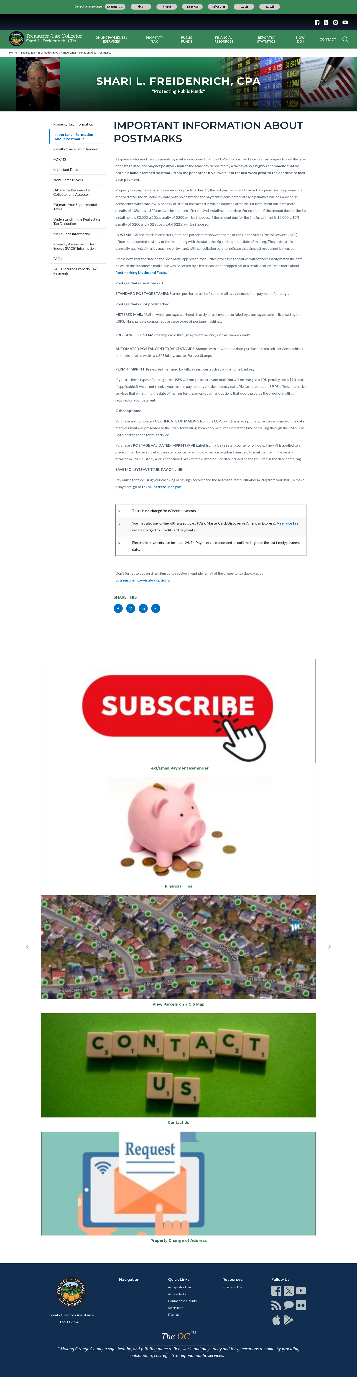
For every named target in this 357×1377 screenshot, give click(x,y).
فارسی (244, 6)
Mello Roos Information (72, 234)
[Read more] (178, 22)
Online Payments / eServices (111, 39)
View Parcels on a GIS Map (178, 1004)
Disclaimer (175, 1308)
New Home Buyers (68, 180)
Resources (232, 1279)
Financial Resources (223, 39)
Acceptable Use (179, 1287)
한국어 (167, 6)
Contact (328, 39)
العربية (270, 6)
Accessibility (177, 1294)
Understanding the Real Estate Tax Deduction (76, 221)
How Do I (300, 39)
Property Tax (154, 39)
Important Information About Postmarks (87, 52)
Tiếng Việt (218, 6)
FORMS (59, 159)
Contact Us (178, 1122)
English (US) (115, 6)
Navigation (129, 1279)
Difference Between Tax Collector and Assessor (72, 192)
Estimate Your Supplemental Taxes (75, 206)
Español (192, 6)
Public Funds (186, 39)
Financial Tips (178, 886)
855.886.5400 (71, 1322)
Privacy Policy (232, 1287)
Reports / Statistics (266, 39)
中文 (141, 6)
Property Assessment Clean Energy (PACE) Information (74, 246)
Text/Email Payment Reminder (179, 768)
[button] (27, 954)
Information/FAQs (49, 52)
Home (13, 52)
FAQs (57, 258)
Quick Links (179, 1279)
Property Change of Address (178, 1240)
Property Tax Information (73, 124)
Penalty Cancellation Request (76, 149)
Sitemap (174, 1314)
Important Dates (66, 169)
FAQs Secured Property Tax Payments (75, 271)
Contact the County (182, 1301)
